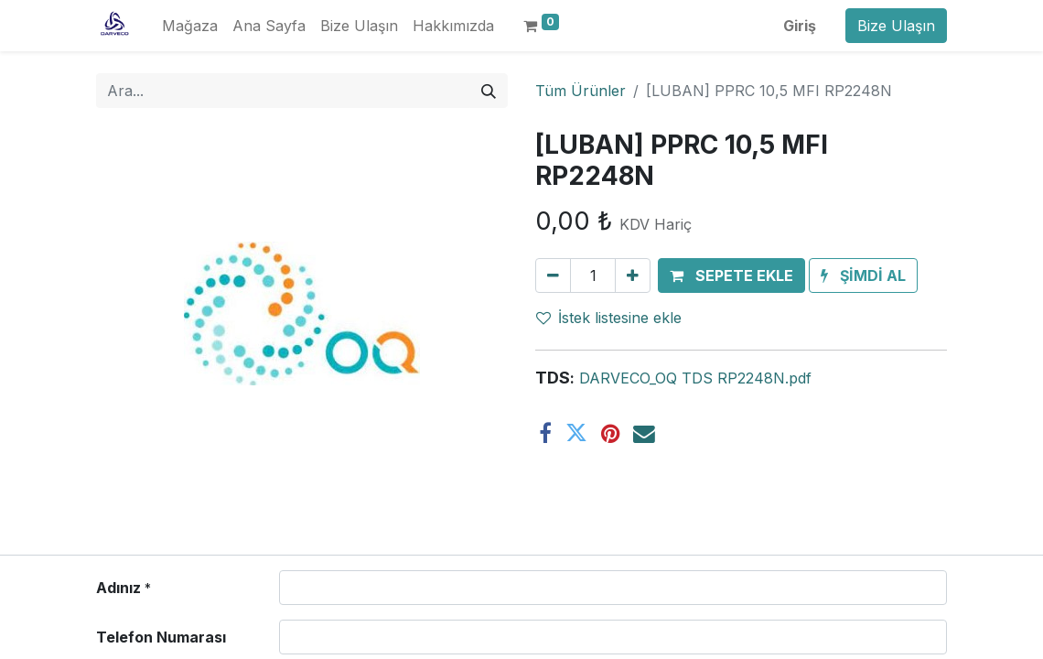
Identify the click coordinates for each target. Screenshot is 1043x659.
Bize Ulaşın (896, 25)
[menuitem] (190, 25)
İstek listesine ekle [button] (609, 317)
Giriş (799, 25)
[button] (731, 275)
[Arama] (488, 90)
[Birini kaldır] (553, 275)
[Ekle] (633, 275)
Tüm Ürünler (580, 90)
